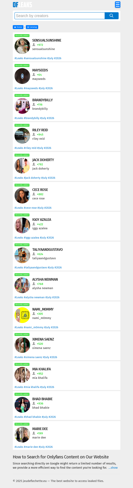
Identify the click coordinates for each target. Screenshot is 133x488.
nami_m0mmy (43, 309)
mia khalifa (41, 369)
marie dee (40, 429)
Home (18, 27)
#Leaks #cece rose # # (33, 207)
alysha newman (45, 279)
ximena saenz (43, 339)
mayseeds (40, 70)
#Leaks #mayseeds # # (34, 88)
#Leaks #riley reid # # (33, 148)
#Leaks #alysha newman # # (37, 297)
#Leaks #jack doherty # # (35, 177)
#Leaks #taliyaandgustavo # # (38, 267)
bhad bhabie (42, 399)
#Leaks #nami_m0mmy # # (36, 327)
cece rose (40, 190)
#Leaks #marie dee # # (34, 446)
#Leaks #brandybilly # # (34, 118)
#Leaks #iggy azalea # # (34, 237)
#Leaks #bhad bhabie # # (35, 416)
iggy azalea (41, 219)
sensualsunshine (46, 40)
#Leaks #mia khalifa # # (34, 387)
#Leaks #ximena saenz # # (36, 357)
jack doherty (43, 160)
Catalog (32, 27)
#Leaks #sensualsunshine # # (38, 58)
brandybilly (42, 100)
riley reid (40, 130)
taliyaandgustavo (47, 249)
